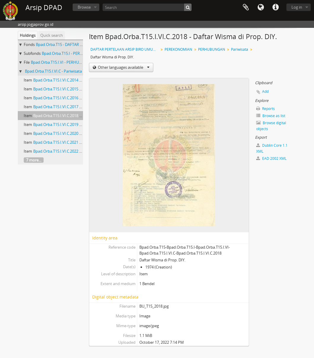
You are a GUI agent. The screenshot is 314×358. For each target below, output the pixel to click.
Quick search (51, 35)
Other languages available (123, 67)
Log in (296, 7)
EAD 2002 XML (271, 158)
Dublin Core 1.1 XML (272, 148)
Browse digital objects (271, 125)
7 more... (33, 160)
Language (260, 7)
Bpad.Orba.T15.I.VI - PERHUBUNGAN (63, 62)
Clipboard (245, 7)
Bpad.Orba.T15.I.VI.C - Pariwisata (53, 71)
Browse (84, 7)
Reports (265, 108)
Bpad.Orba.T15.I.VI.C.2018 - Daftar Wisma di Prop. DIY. (80, 115)
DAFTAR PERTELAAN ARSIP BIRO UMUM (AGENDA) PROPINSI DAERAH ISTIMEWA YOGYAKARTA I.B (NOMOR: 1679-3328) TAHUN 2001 (125, 49)
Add (265, 91)
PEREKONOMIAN (178, 49)
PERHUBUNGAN (211, 49)
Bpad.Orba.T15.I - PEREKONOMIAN (72, 53)
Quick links (275, 7)
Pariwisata (239, 49)
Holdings (28, 35)
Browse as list (270, 115)
